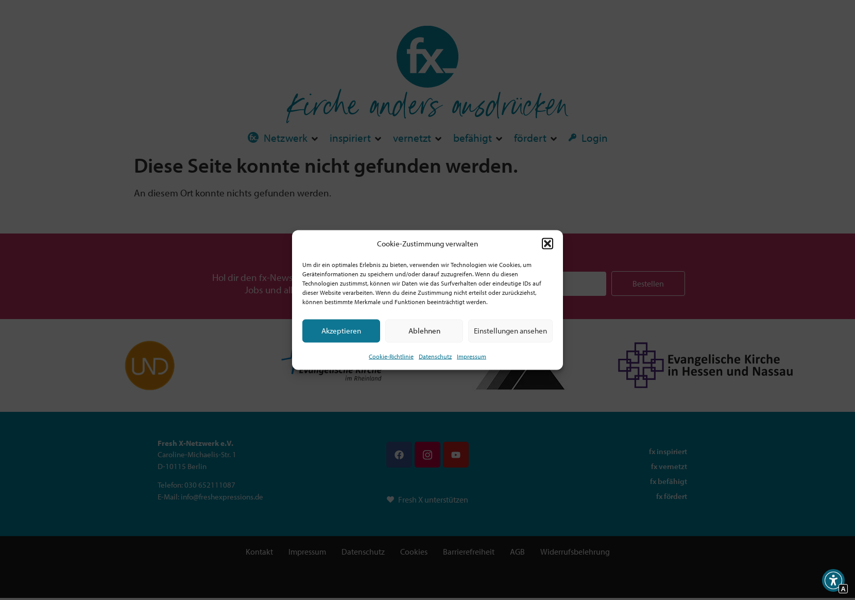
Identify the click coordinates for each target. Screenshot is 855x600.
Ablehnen (424, 331)
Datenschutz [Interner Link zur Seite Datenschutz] (435, 356)
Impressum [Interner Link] (471, 356)
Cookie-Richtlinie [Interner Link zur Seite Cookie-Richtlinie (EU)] (391, 356)
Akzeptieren (341, 331)
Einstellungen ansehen (510, 331)
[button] (547, 244)
